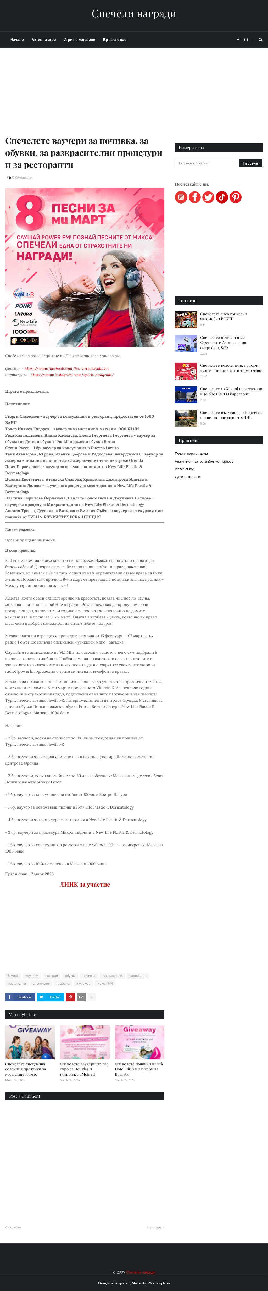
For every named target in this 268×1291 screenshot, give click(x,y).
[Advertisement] (84, 97)
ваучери (31, 976)
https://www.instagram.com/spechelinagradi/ (72, 374)
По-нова (14, 1227)
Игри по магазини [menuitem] (79, 39)
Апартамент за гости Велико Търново (204, 461)
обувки (70, 976)
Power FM (105, 983)
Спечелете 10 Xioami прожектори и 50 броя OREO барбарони (231, 391)
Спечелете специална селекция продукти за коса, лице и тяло (25, 1069)
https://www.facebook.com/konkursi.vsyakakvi (67, 368)
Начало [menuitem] (17, 39)
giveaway (83, 983)
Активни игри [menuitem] (44, 39)
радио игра (138, 976)
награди (51, 976)
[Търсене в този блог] (207, 163)
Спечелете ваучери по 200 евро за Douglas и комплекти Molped (84, 1069)
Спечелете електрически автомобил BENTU (223, 316)
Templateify (122, 1283)
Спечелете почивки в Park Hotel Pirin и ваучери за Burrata (139, 1069)
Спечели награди (134, 13)
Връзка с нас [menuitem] (114, 39)
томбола (62, 983)
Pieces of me (184, 469)
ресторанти (17, 983)
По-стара (154, 1227)
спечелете (41, 983)
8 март (13, 976)
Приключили (112, 976)
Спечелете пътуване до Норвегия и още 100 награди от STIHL (231, 415)
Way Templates (159, 1283)
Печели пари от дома (191, 453)
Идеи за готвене (187, 477)
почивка (89, 976)
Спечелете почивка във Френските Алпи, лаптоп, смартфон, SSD (223, 342)
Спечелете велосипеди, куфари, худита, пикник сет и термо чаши (231, 367)
